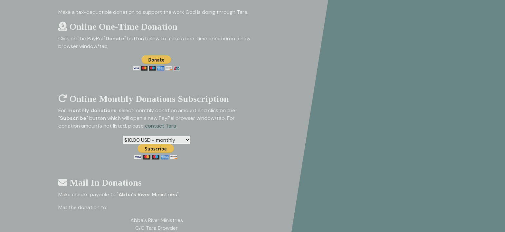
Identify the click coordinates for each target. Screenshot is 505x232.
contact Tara (160, 125)
